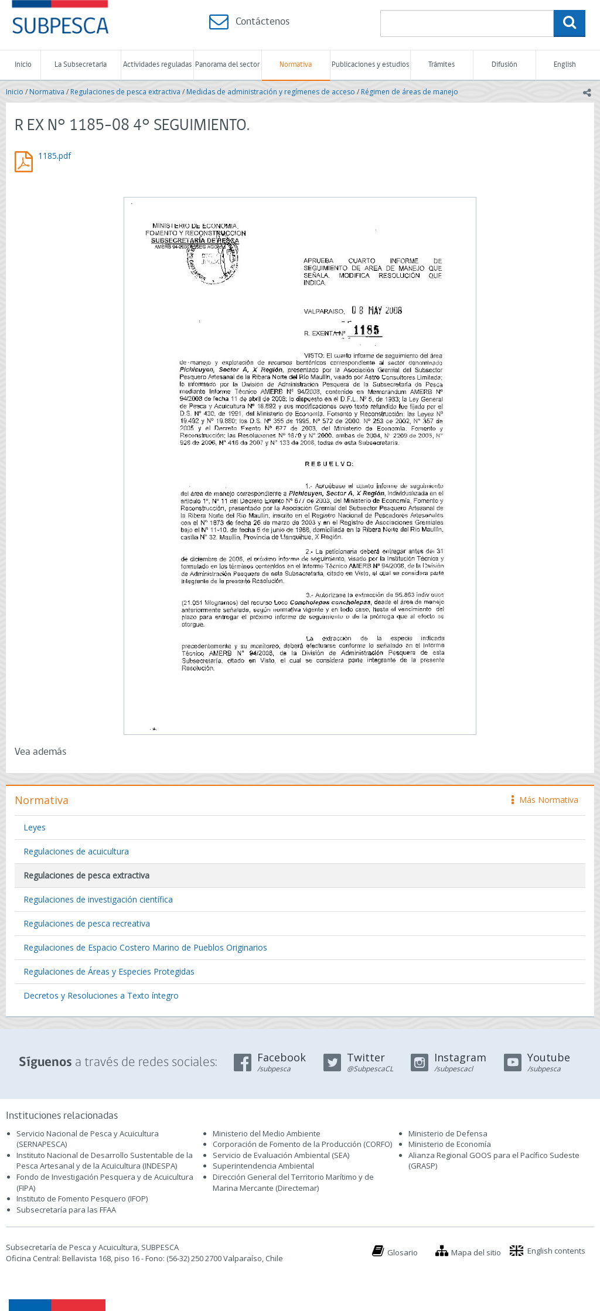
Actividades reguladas (157, 65)
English (565, 65)
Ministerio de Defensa (448, 1133)
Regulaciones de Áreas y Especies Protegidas (109, 971)
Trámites (441, 65)
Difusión (504, 65)
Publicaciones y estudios (370, 65)
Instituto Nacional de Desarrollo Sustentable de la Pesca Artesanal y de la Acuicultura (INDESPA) (104, 1161)
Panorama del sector (227, 65)
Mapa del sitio (476, 1252)
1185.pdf (54, 155)
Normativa (295, 65)
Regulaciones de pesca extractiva (125, 92)
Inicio (23, 65)
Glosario (402, 1252)
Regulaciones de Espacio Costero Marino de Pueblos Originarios (145, 947)
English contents (556, 1250)
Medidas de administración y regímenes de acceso (270, 92)
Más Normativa (545, 799)
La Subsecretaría (80, 65)
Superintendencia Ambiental (263, 1165)
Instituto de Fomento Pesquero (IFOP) (82, 1198)
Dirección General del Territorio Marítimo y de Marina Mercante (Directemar (293, 1182)
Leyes (34, 827)
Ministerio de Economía (449, 1144)
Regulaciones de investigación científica (98, 899)
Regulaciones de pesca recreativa (86, 923)
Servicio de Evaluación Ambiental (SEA (280, 1155)
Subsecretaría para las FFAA (66, 1209)
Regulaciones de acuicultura (76, 851)
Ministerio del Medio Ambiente (267, 1133)
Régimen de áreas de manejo (409, 92)
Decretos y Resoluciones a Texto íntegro (101, 995)
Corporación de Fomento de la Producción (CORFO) (302, 1144)
